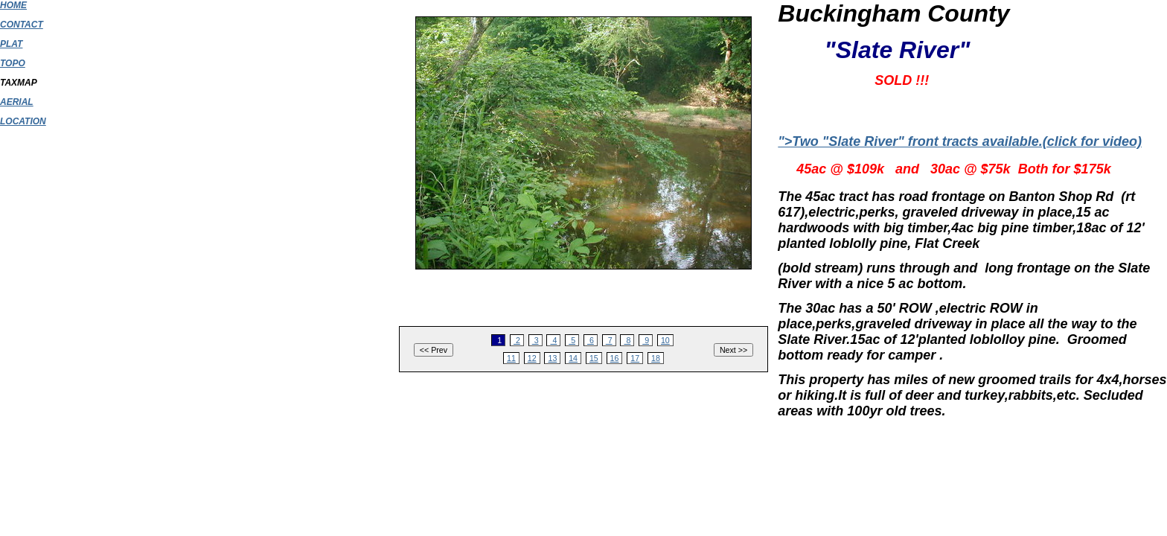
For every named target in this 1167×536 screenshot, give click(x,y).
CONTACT (21, 24)
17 (634, 358)
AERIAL (16, 102)
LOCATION (23, 121)
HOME (13, 5)
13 (552, 358)
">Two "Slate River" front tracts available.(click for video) (960, 141)
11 (511, 358)
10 (665, 340)
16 (614, 358)
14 (573, 358)
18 (655, 358)
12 (532, 358)
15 (593, 358)
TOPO (12, 63)
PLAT (11, 44)
